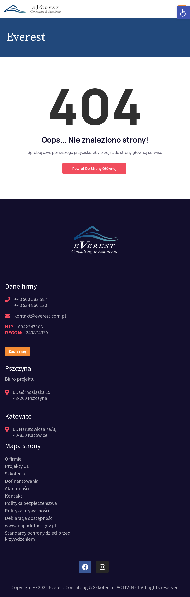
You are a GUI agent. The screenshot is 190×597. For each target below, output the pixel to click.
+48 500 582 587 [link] (30, 299)
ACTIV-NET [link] (128, 587)
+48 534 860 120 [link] (30, 305)
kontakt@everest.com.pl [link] (40, 316)
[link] (183, 12)
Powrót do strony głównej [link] (94, 168)
